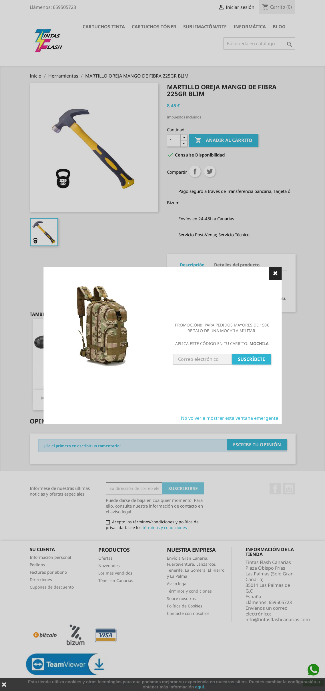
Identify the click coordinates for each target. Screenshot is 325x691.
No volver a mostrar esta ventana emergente (229, 418)
